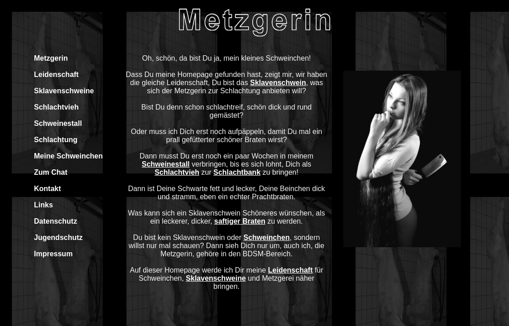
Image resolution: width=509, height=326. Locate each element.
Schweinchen (267, 237)
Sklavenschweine (64, 91)
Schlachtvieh (56, 107)
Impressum (53, 254)
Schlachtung (55, 140)
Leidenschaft (56, 74)
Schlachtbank (236, 172)
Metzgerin (51, 58)
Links (43, 205)
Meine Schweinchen (68, 156)
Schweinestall (58, 123)
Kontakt (47, 188)
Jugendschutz (58, 237)
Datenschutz (55, 221)
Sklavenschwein (278, 82)
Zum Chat (50, 172)
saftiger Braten (239, 221)
